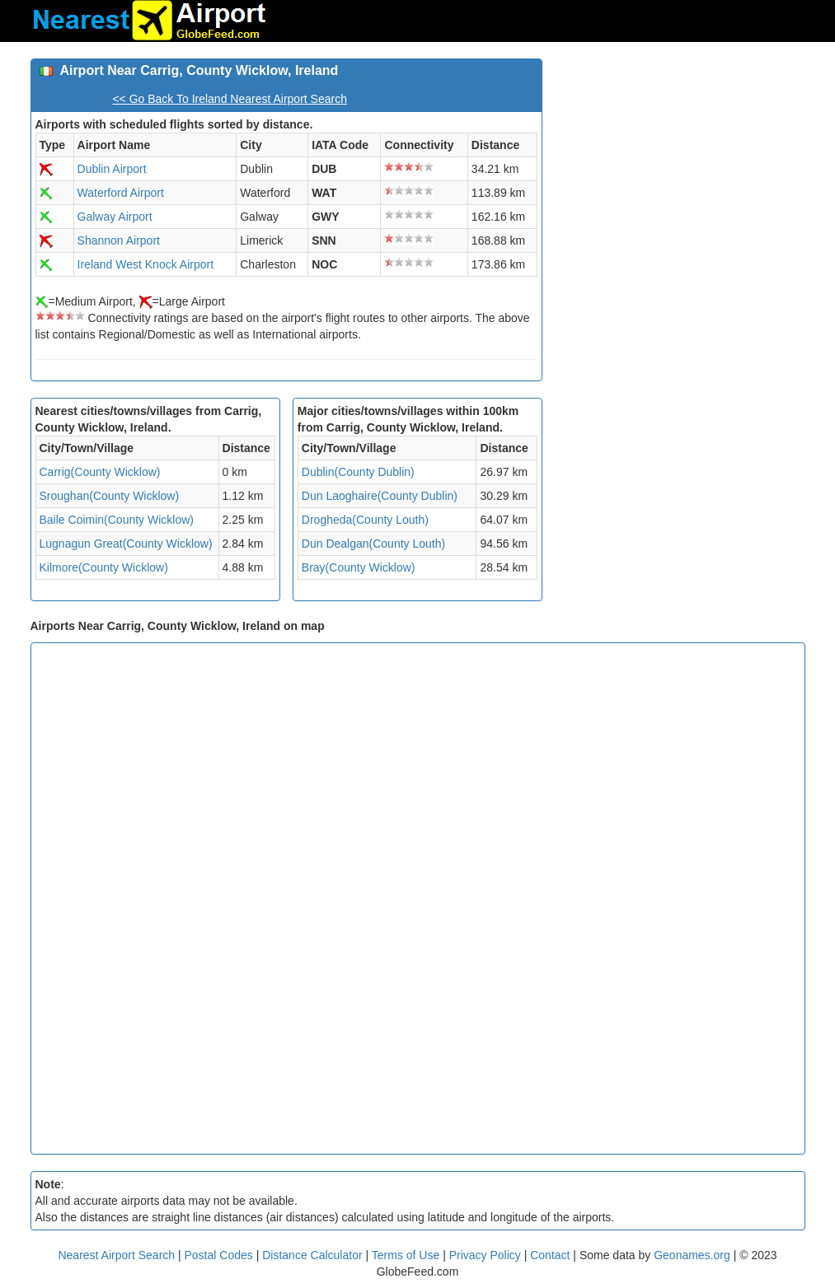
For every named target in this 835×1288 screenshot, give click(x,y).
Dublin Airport (112, 168)
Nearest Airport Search (116, 1255)
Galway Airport (114, 216)
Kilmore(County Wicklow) (104, 567)
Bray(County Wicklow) (358, 567)
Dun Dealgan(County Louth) (373, 543)
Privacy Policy (486, 1255)
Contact (550, 1255)
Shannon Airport (118, 240)
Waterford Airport (120, 192)
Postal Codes (219, 1255)
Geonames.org (692, 1255)
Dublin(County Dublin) (358, 471)
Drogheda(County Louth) (365, 519)
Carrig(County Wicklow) (100, 471)
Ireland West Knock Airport (145, 264)
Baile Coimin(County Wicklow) (117, 519)
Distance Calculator (312, 1255)
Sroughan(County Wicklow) (110, 495)
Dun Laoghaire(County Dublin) (379, 495)
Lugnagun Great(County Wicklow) (126, 543)
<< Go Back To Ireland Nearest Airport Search (229, 98)
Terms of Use (407, 1255)
